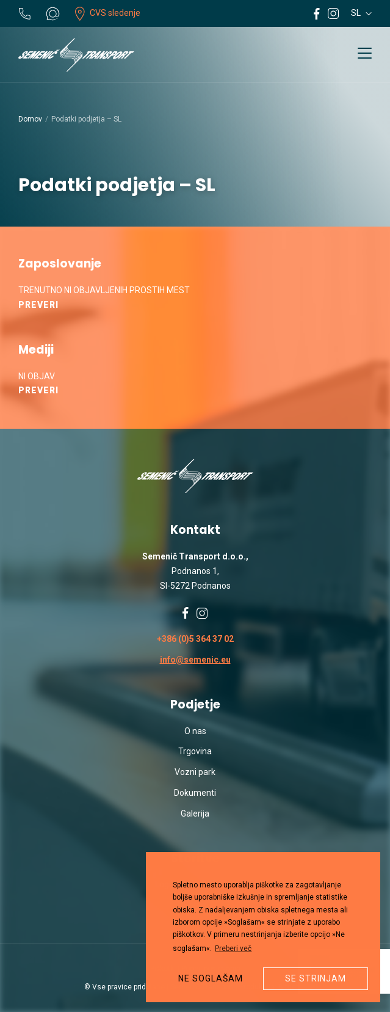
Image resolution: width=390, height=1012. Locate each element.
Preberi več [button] (233, 948)
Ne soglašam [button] (210, 978)
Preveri (38, 305)
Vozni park (195, 772)
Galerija (195, 813)
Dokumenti (195, 793)
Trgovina (195, 751)
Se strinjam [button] (315, 978)
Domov (30, 119)
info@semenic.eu (195, 659)
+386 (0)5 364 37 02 (195, 639)
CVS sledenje (107, 13)
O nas (195, 731)
